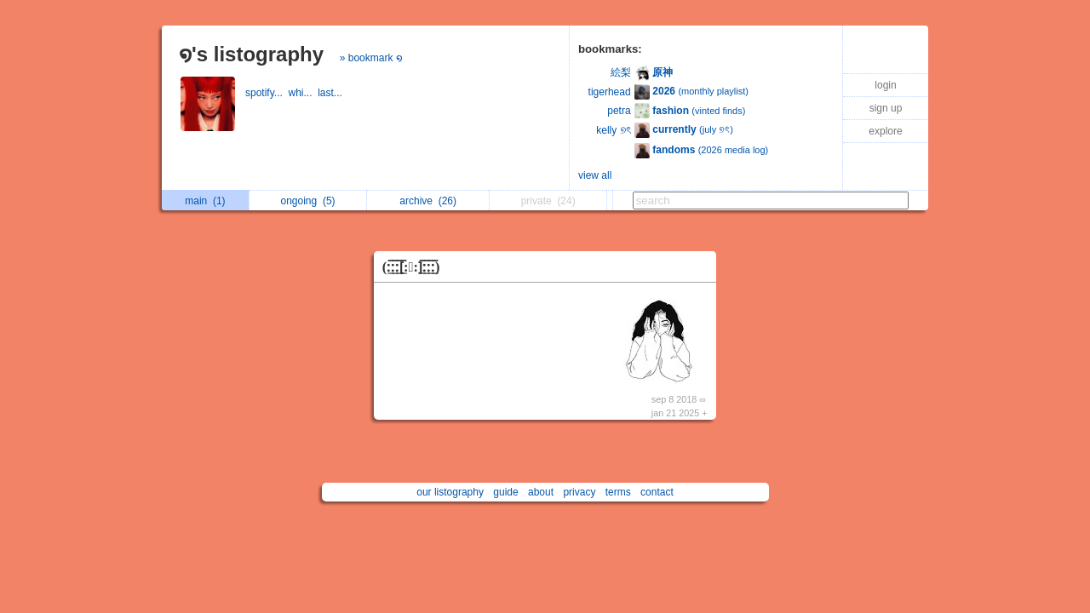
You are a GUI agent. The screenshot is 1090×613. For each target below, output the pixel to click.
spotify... (266, 93)
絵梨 (621, 72)
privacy (579, 492)
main (205, 201)
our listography (450, 492)
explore (885, 131)
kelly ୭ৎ (613, 130)
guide (505, 492)
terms (618, 492)
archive (427, 201)
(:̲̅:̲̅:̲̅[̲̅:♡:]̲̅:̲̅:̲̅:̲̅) (411, 267)
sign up (886, 108)
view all (594, 175)
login (885, 85)
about (541, 492)
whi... (303, 93)
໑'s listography (251, 54)
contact (657, 492)
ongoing (308, 201)
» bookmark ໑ (371, 58)
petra (618, 111)
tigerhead (609, 92)
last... (331, 93)
